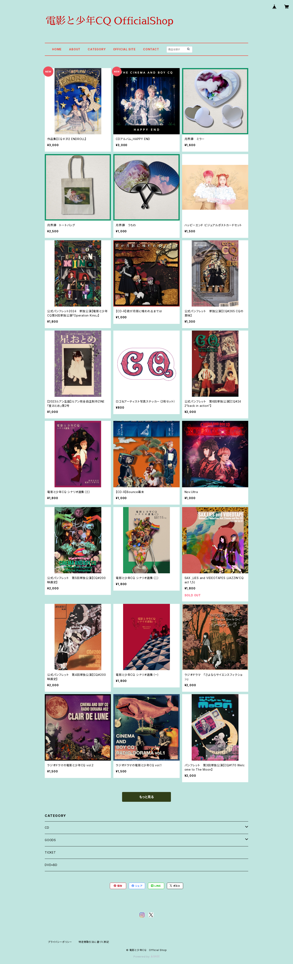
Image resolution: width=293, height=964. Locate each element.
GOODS (50, 840)
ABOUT (74, 49)
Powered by (146, 956)
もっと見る (146, 797)
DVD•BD (51, 865)
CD (47, 827)
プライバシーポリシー (60, 941)
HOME (57, 49)
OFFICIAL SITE (124, 49)
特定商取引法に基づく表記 (94, 941)
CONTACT (151, 49)
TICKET (50, 852)
